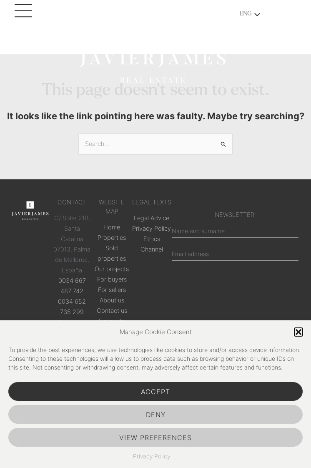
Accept (155, 391)
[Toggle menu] (255, 15)
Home (111, 227)
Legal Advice (151, 218)
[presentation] (235, 298)
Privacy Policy (151, 456)
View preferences (155, 437)
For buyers (112, 279)
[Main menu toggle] (25, 14)
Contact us (112, 311)
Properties (112, 238)
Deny (156, 414)
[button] (298, 332)
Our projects (112, 269)
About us (112, 300)
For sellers (112, 290)
